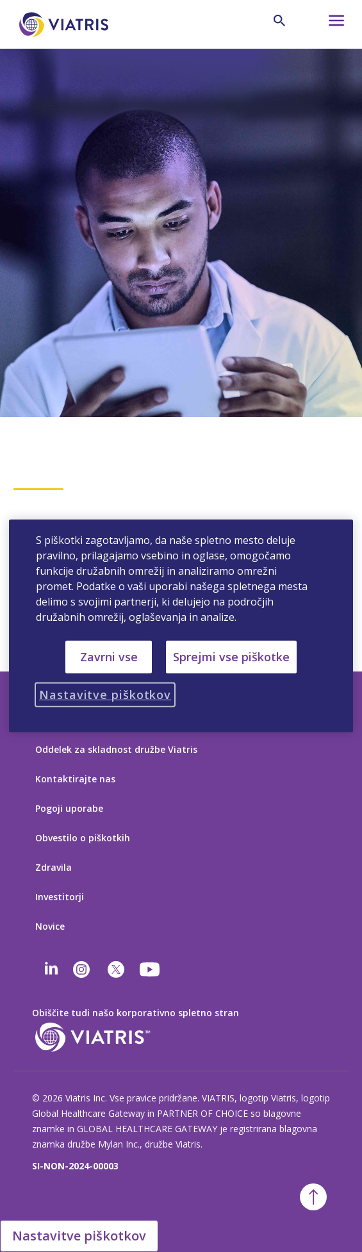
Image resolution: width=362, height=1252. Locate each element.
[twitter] (116, 969)
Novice (50, 926)
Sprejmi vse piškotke (231, 656)
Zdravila (53, 867)
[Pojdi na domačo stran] (66, 24)
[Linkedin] (51, 969)
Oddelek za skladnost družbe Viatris (116, 749)
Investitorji (59, 897)
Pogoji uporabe (69, 808)
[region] (181, 626)
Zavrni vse (109, 656)
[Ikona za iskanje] (279, 20)
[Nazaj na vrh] (313, 1197)
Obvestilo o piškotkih (82, 838)
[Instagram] (81, 969)
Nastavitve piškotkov (79, 1235)
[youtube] (150, 969)
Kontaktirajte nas (75, 779)
